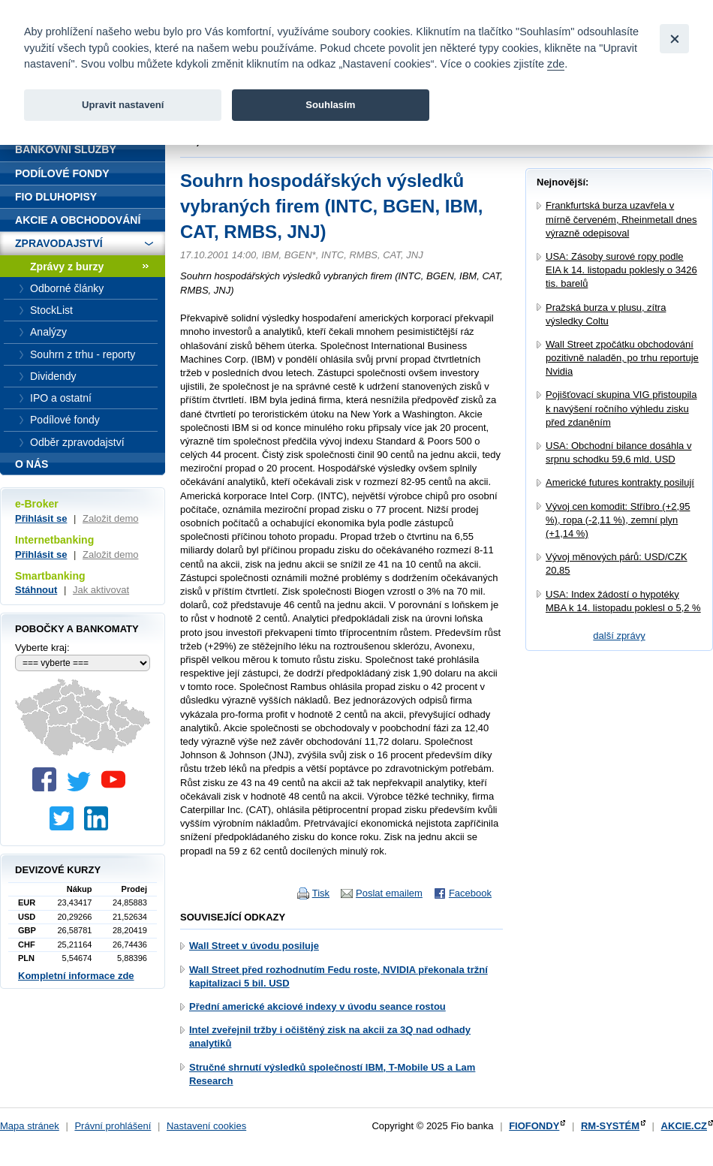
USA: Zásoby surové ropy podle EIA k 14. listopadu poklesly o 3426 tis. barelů (621, 270)
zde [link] (555, 64)
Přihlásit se (41, 518)
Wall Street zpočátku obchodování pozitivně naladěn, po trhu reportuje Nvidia (622, 358)
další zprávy (619, 635)
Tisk (320, 893)
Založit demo (110, 518)
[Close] (674, 38)
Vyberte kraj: (42, 647)
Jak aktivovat (101, 589)
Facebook (470, 893)
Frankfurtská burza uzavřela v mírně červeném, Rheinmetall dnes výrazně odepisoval (621, 219)
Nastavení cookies (206, 1125)
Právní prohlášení (112, 1125)
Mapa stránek (29, 1125)
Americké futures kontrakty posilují (620, 482)
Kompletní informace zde (76, 975)
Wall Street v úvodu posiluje (254, 945)
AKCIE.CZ (684, 1125)
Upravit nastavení (123, 104)
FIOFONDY (534, 1125)
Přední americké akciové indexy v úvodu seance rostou (317, 1006)
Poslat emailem (389, 893)
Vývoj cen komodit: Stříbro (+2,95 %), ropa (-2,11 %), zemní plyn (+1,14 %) (618, 520)
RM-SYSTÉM (610, 1125)
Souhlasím (330, 104)
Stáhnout (36, 589)
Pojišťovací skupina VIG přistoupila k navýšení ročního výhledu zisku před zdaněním (621, 408)
